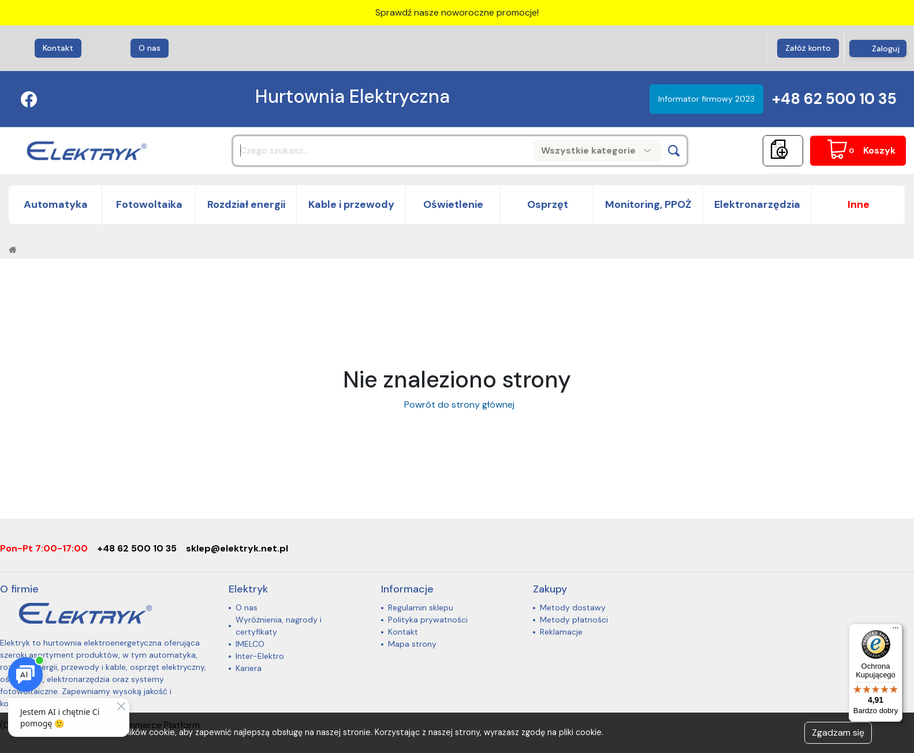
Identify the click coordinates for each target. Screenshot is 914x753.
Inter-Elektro (260, 656)
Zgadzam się (838, 732)
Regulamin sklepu (420, 607)
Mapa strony (412, 644)
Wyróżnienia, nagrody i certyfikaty (279, 625)
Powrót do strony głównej (457, 404)
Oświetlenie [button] (453, 204)
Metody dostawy (573, 607)
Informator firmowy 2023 (706, 99)
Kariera (249, 668)
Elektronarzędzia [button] (757, 204)
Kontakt (58, 48)
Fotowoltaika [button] (149, 204)
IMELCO (250, 644)
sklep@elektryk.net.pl (237, 548)
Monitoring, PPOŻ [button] (648, 204)
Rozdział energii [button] (246, 204)
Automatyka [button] (56, 204)
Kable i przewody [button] (351, 204)
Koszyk (879, 150)
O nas (150, 48)
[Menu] (895, 631)
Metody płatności (574, 619)
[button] (858, 204)
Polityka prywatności (428, 619)
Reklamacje (561, 632)
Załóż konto (808, 48)
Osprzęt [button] (546, 204)
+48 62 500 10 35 (834, 99)
